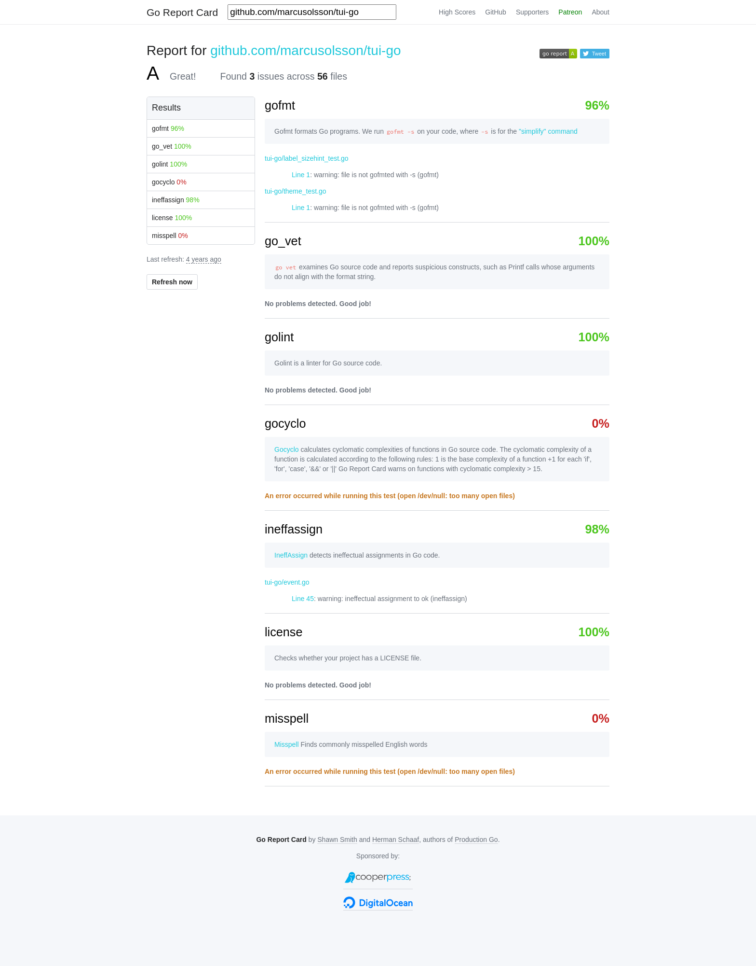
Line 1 (301, 175)
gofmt (168, 128)
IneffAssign (291, 555)
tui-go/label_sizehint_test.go (307, 158)
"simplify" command (548, 131)
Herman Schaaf (395, 839)
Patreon (570, 12)
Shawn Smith (337, 839)
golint (169, 164)
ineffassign (176, 200)
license (172, 218)
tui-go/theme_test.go (295, 191)
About (600, 12)
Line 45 (303, 598)
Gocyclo (286, 449)
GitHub (495, 12)
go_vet (171, 146)
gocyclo (169, 182)
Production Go (476, 839)
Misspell (286, 744)
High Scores (457, 12)
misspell (170, 235)
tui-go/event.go (287, 582)
